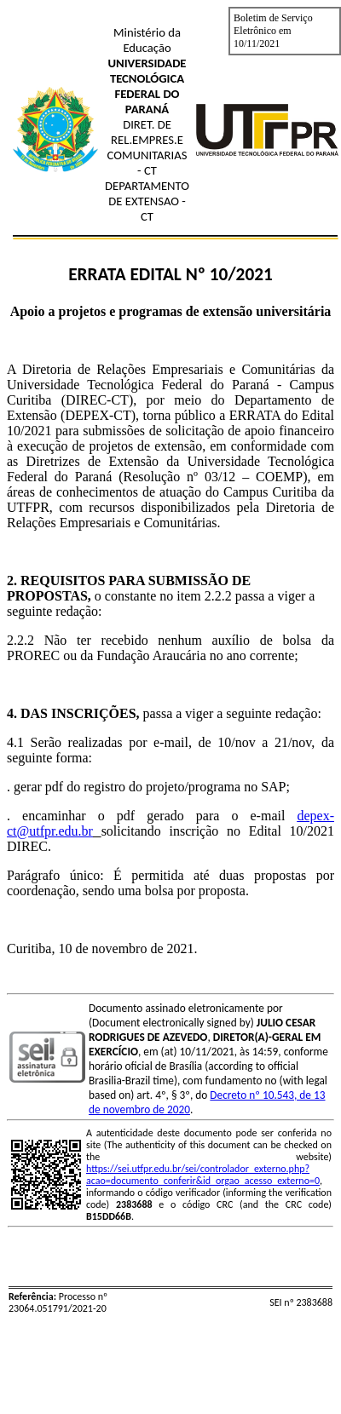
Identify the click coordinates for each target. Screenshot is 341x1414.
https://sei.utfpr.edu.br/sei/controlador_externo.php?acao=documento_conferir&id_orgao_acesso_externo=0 (203, 1175)
